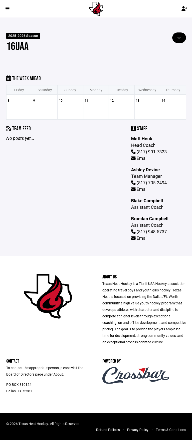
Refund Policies (108, 429)
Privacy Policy (138, 429)
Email (139, 158)
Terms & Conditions (171, 429)
